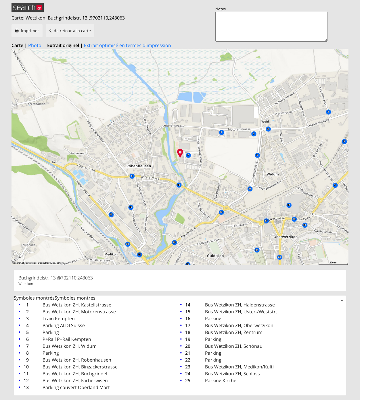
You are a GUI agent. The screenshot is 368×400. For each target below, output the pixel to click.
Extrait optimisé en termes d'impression (127, 45)
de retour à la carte (72, 30)
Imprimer (30, 30)
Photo (34, 45)
